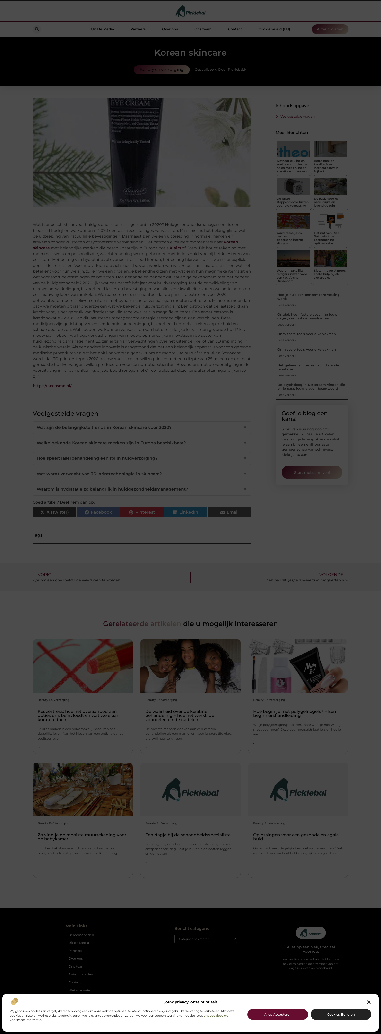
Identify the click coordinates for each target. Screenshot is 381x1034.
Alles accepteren (278, 1014)
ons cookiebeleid (216, 1015)
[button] (368, 1002)
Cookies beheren (341, 1014)
